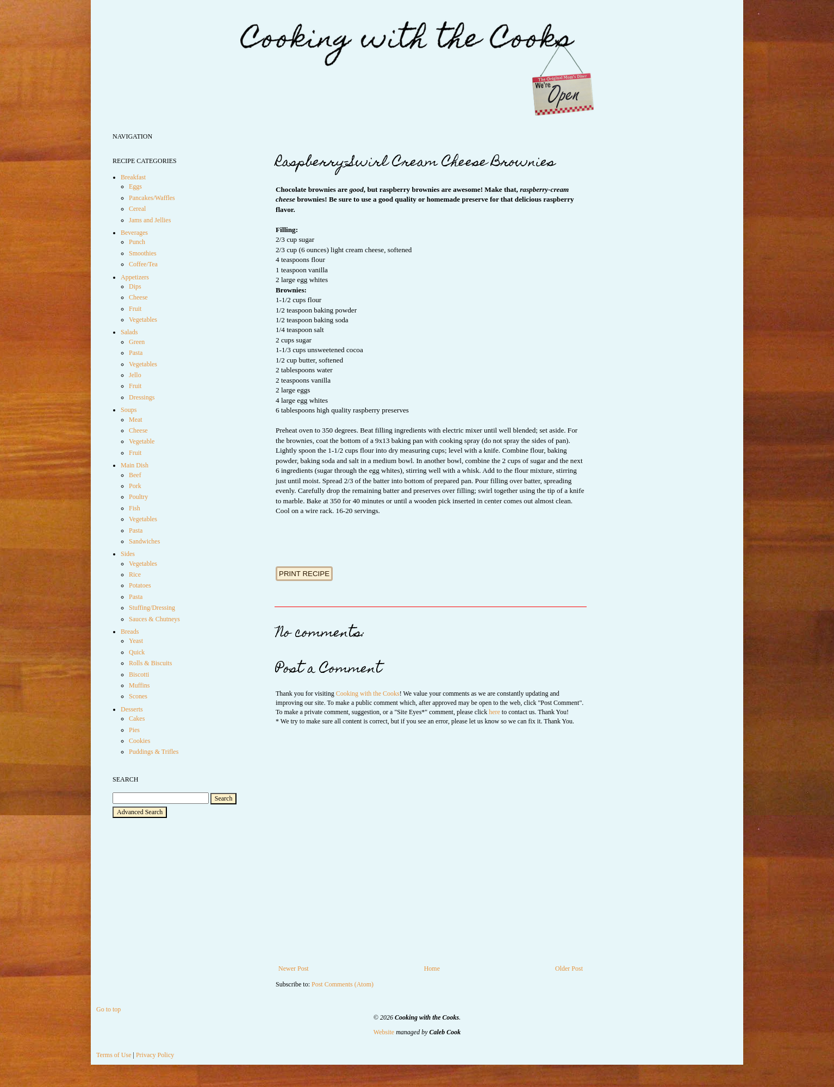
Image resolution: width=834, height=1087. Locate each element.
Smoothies (143, 253)
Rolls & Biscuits (150, 663)
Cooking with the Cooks (368, 693)
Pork (135, 486)
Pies (134, 730)
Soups (128, 410)
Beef (135, 475)
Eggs (135, 186)
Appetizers (135, 277)
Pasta (135, 353)
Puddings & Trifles (153, 751)
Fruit (135, 309)
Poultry (138, 497)
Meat (135, 419)
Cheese (138, 297)
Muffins (139, 685)
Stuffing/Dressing (152, 607)
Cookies (139, 741)
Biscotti (139, 674)
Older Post (569, 968)
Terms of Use (113, 1055)
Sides (128, 554)
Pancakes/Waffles (152, 198)
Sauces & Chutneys (154, 619)
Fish (134, 508)
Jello (135, 375)
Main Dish (134, 465)
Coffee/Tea (143, 264)
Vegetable (141, 441)
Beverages (134, 232)
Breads (130, 631)
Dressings (141, 397)
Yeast (136, 641)
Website (384, 1032)
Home (432, 968)
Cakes (137, 718)
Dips (135, 286)
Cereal (137, 209)
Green (137, 342)
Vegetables (143, 319)
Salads (129, 332)
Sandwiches (144, 541)
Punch (137, 242)
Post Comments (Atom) (343, 984)
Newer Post (293, 968)
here (494, 712)
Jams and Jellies (150, 220)
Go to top (108, 1009)
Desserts (132, 709)
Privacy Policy (155, 1055)
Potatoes (140, 585)
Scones (138, 696)
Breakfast (133, 177)
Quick (137, 652)
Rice (135, 574)
